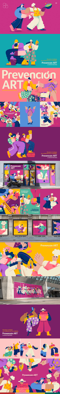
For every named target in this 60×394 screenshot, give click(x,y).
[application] (30, 17)
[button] (30, 17)
